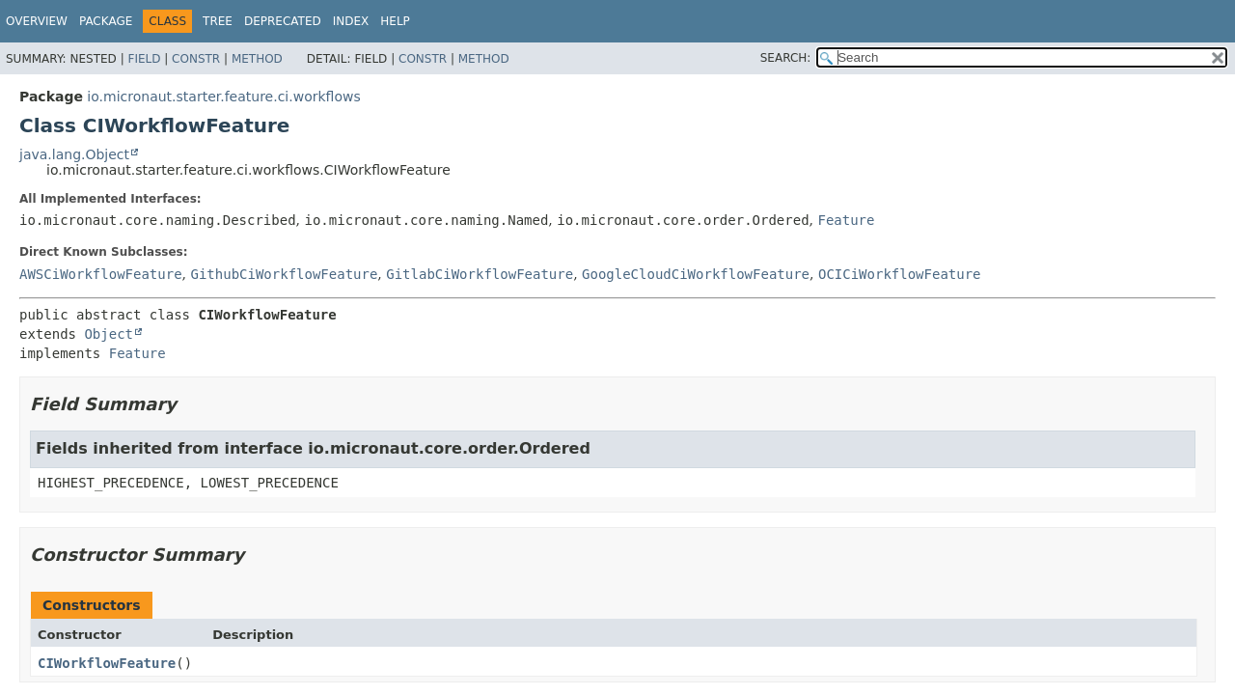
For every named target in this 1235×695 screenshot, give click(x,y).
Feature (845, 220)
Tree (218, 21)
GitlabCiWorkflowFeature (479, 274)
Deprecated (282, 21)
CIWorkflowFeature (107, 663)
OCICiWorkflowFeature (899, 274)
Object (108, 334)
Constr (196, 59)
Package (105, 21)
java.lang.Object (74, 154)
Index (351, 21)
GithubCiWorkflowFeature (283, 274)
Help (395, 21)
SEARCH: (785, 58)
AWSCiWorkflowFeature (100, 274)
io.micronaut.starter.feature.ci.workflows (223, 96)
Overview (37, 21)
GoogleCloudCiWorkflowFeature (696, 274)
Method (257, 59)
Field (143, 59)
